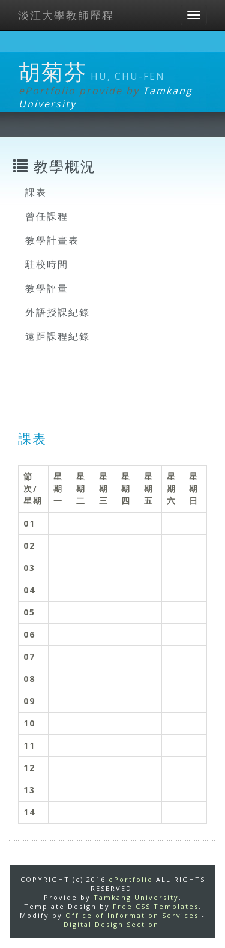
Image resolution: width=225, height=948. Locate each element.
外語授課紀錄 (57, 312)
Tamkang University (136, 897)
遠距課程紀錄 (57, 336)
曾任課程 (46, 216)
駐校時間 (46, 264)
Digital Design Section (111, 924)
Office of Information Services (132, 915)
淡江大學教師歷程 (66, 15)
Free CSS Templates (156, 906)
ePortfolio (131, 879)
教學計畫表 (52, 240)
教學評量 (46, 288)
